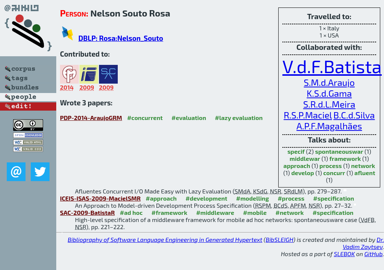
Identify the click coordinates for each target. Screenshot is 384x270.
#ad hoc (131, 212)
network (363, 165)
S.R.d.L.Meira (329, 104)
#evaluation (188, 117)
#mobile (255, 212)
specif (295, 151)
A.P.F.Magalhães (329, 125)
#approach (161, 198)
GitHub (373, 253)
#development (206, 198)
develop (302, 172)
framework (345, 158)
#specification (333, 198)
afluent (364, 172)
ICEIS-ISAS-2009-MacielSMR (100, 198)
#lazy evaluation (238, 117)
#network (290, 212)
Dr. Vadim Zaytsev (363, 243)
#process (291, 198)
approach (297, 165)
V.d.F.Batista (332, 66)
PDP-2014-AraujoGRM (91, 117)
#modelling (252, 198)
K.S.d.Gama (329, 93)
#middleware (215, 212)
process (331, 165)
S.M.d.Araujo (329, 82)
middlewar (305, 158)
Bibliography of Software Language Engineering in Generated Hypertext (165, 239)
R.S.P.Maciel (308, 115)
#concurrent (145, 117)
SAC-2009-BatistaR (87, 212)
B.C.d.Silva (354, 115)
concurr (334, 172)
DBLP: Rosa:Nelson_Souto (120, 38)
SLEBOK (344, 253)
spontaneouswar (339, 151)
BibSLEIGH (279, 239)
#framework (170, 212)
